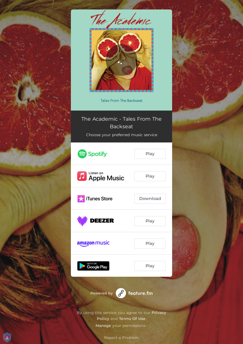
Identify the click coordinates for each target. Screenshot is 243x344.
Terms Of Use (132, 318)
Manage (103, 325)
